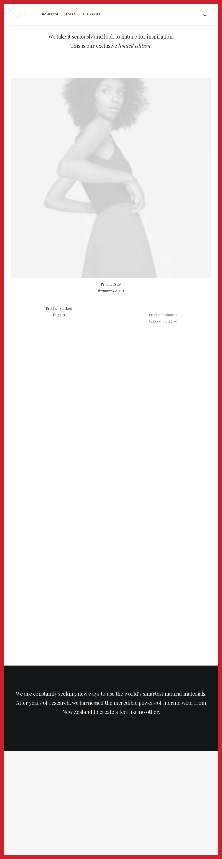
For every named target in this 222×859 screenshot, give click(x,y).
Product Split (111, 284)
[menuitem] (42, 14)
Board (63, 14)
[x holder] (17, 14)
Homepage (42, 14)
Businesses (84, 14)
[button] (207, 14)
